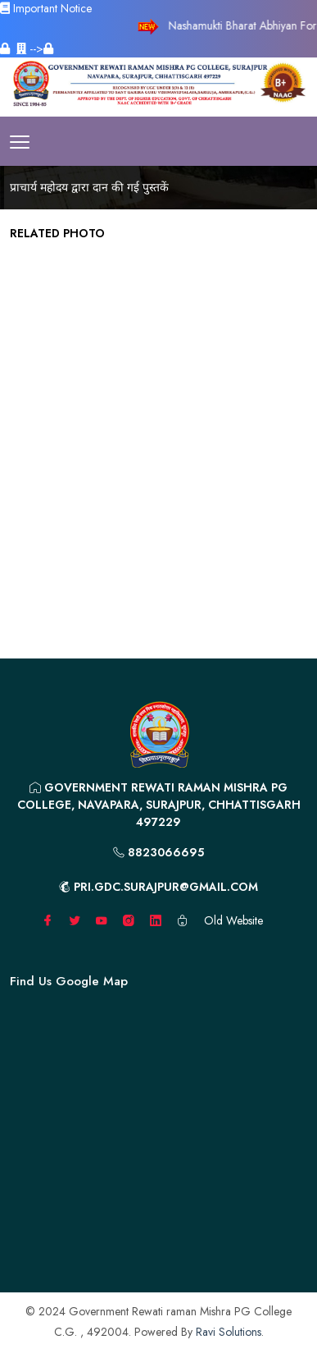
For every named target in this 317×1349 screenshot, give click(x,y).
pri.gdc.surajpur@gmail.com (158, 887)
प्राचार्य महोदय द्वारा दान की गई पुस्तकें (89, 187)
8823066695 (158, 852)
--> (34, 48)
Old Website (233, 920)
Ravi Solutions (228, 1332)
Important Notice (46, 8)
